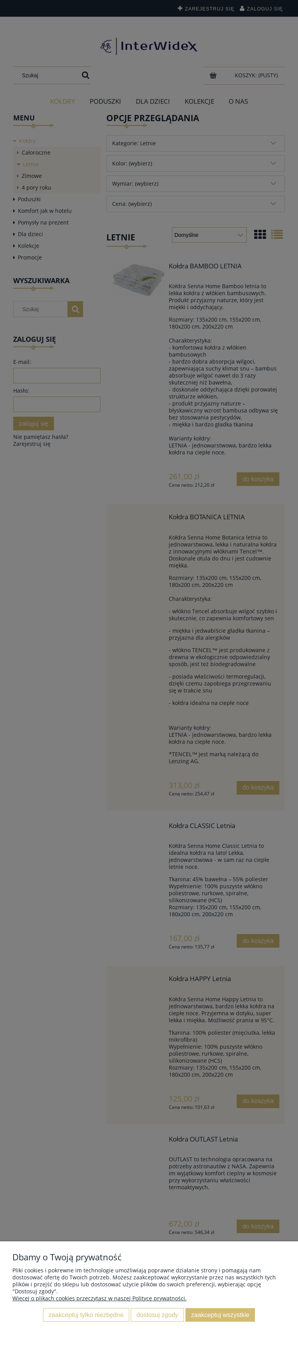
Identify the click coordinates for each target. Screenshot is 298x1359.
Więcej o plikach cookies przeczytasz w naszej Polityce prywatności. (99, 1298)
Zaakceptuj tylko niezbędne (86, 1314)
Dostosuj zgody (157, 1314)
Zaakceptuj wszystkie (220, 1314)
